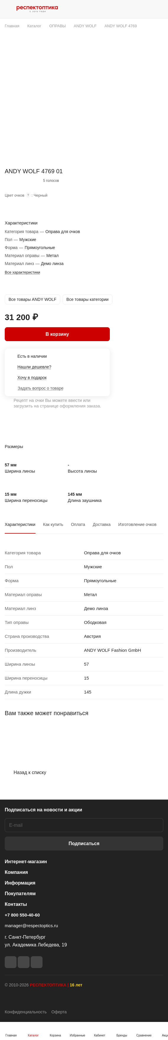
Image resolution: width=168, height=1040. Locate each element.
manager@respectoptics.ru (31, 925)
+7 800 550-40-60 (22, 914)
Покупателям (20, 893)
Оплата (78, 524)
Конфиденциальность (26, 1011)
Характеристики (20, 524)
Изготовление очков (137, 524)
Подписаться (84, 843)
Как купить (53, 524)
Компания (16, 872)
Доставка (101, 524)
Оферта (59, 1011)
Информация (20, 882)
